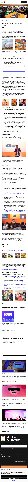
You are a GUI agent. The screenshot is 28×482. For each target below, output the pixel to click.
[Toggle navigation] (2, 2)
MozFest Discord (19, 287)
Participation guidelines (19, 461)
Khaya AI (5, 204)
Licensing (2, 454)
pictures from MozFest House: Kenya (17, 279)
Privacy (16, 456)
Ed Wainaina (8, 250)
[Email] (14, 446)
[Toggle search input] (19, 2)
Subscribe (22, 352)
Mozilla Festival (5, 20)
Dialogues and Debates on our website (9, 269)
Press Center (3, 458)
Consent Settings (14, 480)
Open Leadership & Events (12, 422)
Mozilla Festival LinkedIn (13, 284)
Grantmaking (3, 459)
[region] (14, 475)
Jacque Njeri (13, 250)
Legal (16, 459)
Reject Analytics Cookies (14, 478)
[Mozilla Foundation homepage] (4, 2)
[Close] (27, 468)
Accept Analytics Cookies (14, 475)
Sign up (14, 71)
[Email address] (14, 66)
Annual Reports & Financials (6, 456)
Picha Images (8, 251)
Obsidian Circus (15, 251)
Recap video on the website (13, 276)
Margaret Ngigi (19, 250)
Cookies (16, 458)
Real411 (5, 200)
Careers (16, 454)
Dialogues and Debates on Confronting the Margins (12, 95)
